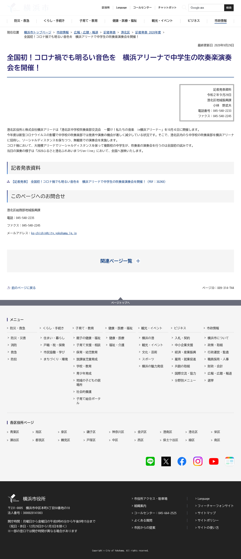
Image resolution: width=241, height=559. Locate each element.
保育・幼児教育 (87, 352)
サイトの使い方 (208, 527)
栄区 (217, 431)
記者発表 (109, 32)
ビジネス (180, 328)
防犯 (14, 359)
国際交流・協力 (185, 373)
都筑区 (40, 439)
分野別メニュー (185, 380)
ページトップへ (120, 302)
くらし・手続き (53, 328)
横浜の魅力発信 (152, 366)
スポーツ (148, 359)
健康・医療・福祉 (120, 328)
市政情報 (63, 32)
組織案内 (140, 505)
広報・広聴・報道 (86, 32)
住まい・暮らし (54, 337)
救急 (14, 352)
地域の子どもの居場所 (88, 382)
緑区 (192, 439)
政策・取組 (215, 344)
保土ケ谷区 (170, 439)
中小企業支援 (184, 344)
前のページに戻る (24, 287)
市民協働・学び (54, 352)
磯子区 (91, 431)
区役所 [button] (106, 7)
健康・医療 (116, 337)
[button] (120, 260)
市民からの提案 (144, 527)
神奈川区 (118, 431)
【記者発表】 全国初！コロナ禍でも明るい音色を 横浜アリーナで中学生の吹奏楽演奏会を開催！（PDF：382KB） (89, 181)
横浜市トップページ (37, 32)
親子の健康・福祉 (88, 337)
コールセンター (142, 7)
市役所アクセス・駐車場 (150, 498)
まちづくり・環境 (56, 359)
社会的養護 (84, 391)
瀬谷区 (14, 439)
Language (204, 498)
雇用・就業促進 (185, 359)
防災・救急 (17, 328)
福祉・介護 (116, 344)
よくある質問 (143, 520)
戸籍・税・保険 (54, 344)
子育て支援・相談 (88, 344)
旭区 (39, 431)
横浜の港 (148, 337)
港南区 (167, 431)
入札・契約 (182, 337)
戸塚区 (91, 439)
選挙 (211, 380)
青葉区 (14, 431)
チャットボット (167, 7)
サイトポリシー (208, 520)
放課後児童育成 (87, 359)
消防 (14, 344)
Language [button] (121, 7)
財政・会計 (215, 366)
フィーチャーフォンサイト (216, 505)
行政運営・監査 (218, 352)
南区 (217, 439)
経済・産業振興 (185, 352)
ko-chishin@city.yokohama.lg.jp (54, 233)
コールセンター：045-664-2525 (155, 513)
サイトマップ (207, 513)
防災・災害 (18, 337)
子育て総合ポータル (88, 400)
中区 (115, 439)
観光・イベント (151, 328)
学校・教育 (84, 366)
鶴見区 (65, 439)
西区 (141, 439)
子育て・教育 (85, 328)
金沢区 (142, 431)
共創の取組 (182, 366)
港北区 (125, 32)
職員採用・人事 (218, 359)
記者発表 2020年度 (148, 32)
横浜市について (218, 337)
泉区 (64, 431)
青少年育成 (84, 373)
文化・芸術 (149, 352)
